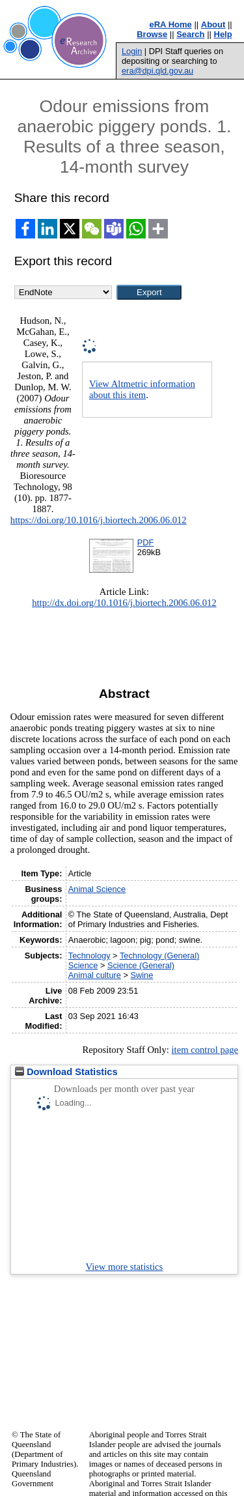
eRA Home (171, 24)
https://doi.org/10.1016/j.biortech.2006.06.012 (98, 520)
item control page (204, 1049)
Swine (142, 975)
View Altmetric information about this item (142, 389)
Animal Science (97, 889)
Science (83, 965)
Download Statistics (66, 1072)
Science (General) (140, 965)
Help (223, 34)
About (213, 24)
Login (132, 51)
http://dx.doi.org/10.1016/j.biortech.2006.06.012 (124, 602)
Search (190, 34)
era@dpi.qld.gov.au (157, 71)
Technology (89, 955)
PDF (145, 542)
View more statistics (124, 1266)
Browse (152, 34)
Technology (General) (159, 955)
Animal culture (94, 975)
